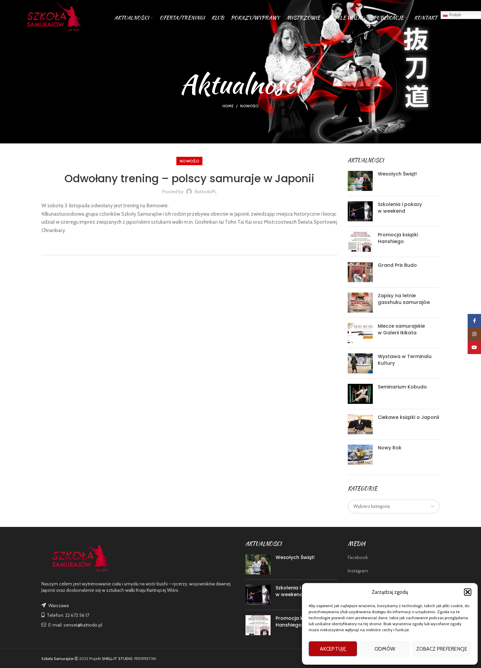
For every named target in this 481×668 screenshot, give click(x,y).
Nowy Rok (390, 447)
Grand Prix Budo (397, 265)
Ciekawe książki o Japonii (408, 417)
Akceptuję (333, 649)
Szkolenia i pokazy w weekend (400, 207)
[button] (467, 592)
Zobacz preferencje (441, 649)
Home (227, 106)
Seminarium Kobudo (402, 386)
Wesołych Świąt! (397, 174)
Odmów (384, 649)
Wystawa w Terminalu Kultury (405, 359)
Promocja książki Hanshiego (398, 238)
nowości (249, 106)
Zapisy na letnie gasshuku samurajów (404, 299)
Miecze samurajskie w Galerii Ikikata (401, 329)
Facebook (358, 557)
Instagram (358, 571)
